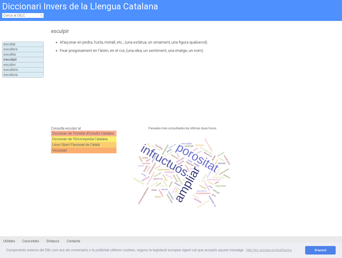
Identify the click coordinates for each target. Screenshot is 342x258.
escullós (9, 54)
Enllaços (52, 241)
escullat (9, 44)
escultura (10, 75)
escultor (9, 65)
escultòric (10, 70)
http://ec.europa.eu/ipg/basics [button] (269, 250)
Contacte (73, 241)
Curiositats (30, 241)
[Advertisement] (148, 89)
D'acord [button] (320, 250)
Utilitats (9, 241)
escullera (10, 49)
